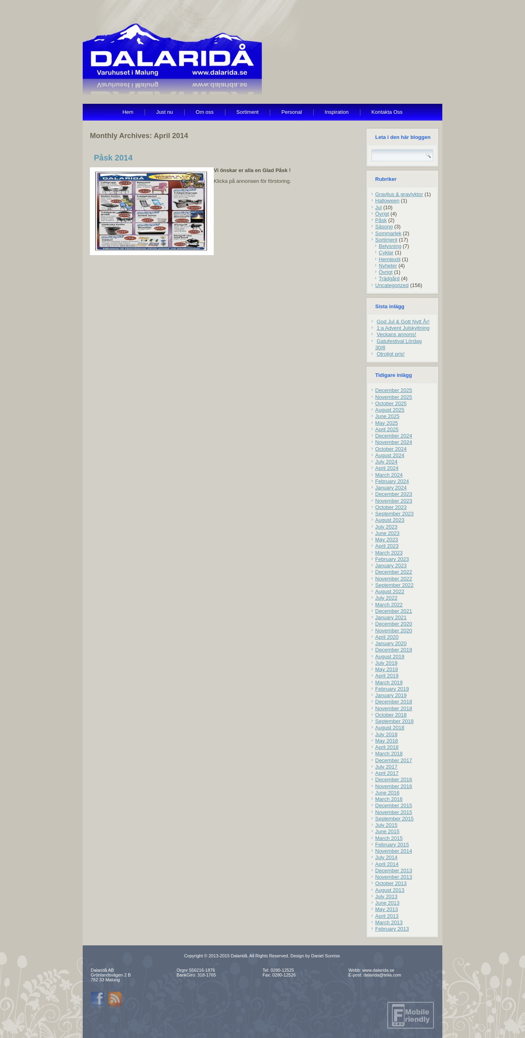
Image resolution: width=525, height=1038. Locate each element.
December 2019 (393, 650)
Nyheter (388, 266)
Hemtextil (389, 259)
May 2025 (386, 423)
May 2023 (386, 540)
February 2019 (392, 689)
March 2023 (389, 553)
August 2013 (389, 890)
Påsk (381, 220)
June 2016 (387, 793)
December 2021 (393, 611)
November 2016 (393, 786)
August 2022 (389, 591)
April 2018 (387, 747)
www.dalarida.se (378, 970)
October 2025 (391, 403)
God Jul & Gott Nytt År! (403, 322)
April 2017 (387, 773)
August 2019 (389, 657)
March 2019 (389, 682)
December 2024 (393, 436)
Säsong (384, 227)
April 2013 (387, 916)
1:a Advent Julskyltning (403, 328)
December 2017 (393, 760)
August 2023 (389, 520)
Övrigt (382, 214)
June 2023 (387, 533)
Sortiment (248, 112)
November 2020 (393, 631)
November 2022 (393, 579)
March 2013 (389, 922)
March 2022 (389, 605)
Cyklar (386, 253)
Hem (127, 112)
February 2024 (392, 481)
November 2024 (393, 442)
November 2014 (393, 851)
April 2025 (387, 429)
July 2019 (386, 663)
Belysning (390, 246)
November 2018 (393, 708)
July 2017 (386, 767)
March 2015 (389, 838)
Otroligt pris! (391, 354)
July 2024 (386, 462)
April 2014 (387, 864)
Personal (291, 112)
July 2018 (386, 734)
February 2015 (392, 845)
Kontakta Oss (387, 112)
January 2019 (391, 695)
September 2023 (394, 514)
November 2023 (393, 501)
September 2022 (394, 585)
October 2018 (391, 715)
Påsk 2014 (113, 157)
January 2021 (391, 617)
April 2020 (387, 637)
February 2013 (392, 929)
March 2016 (389, 799)
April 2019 (387, 676)
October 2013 (391, 883)
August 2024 (389, 455)
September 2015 (394, 819)
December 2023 (393, 494)
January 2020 (391, 643)
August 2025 (389, 410)
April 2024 (387, 468)
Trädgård (389, 278)
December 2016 (393, 779)
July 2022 (386, 598)
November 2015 (393, 812)
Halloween (387, 201)
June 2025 (387, 416)
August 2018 (389, 728)
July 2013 (386, 896)
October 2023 (391, 507)
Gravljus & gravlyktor (399, 194)
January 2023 (391, 566)
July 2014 (386, 857)
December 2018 (393, 702)
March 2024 (389, 475)
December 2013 (393, 871)
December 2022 (393, 572)
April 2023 (387, 546)
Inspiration (337, 112)
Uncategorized (392, 285)
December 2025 (393, 390)
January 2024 (391, 488)
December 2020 (393, 624)
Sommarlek (388, 233)
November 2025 (393, 397)
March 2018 (389, 754)
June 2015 (387, 831)
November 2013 (393, 877)
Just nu (164, 112)
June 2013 (387, 903)
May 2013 (386, 909)
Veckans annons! (396, 334)
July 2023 (386, 527)
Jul (378, 207)
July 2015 (386, 825)
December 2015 (393, 805)
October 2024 (391, 449)
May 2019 (386, 669)
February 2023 (392, 559)
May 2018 (386, 741)
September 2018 (394, 721)
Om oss (205, 112)
